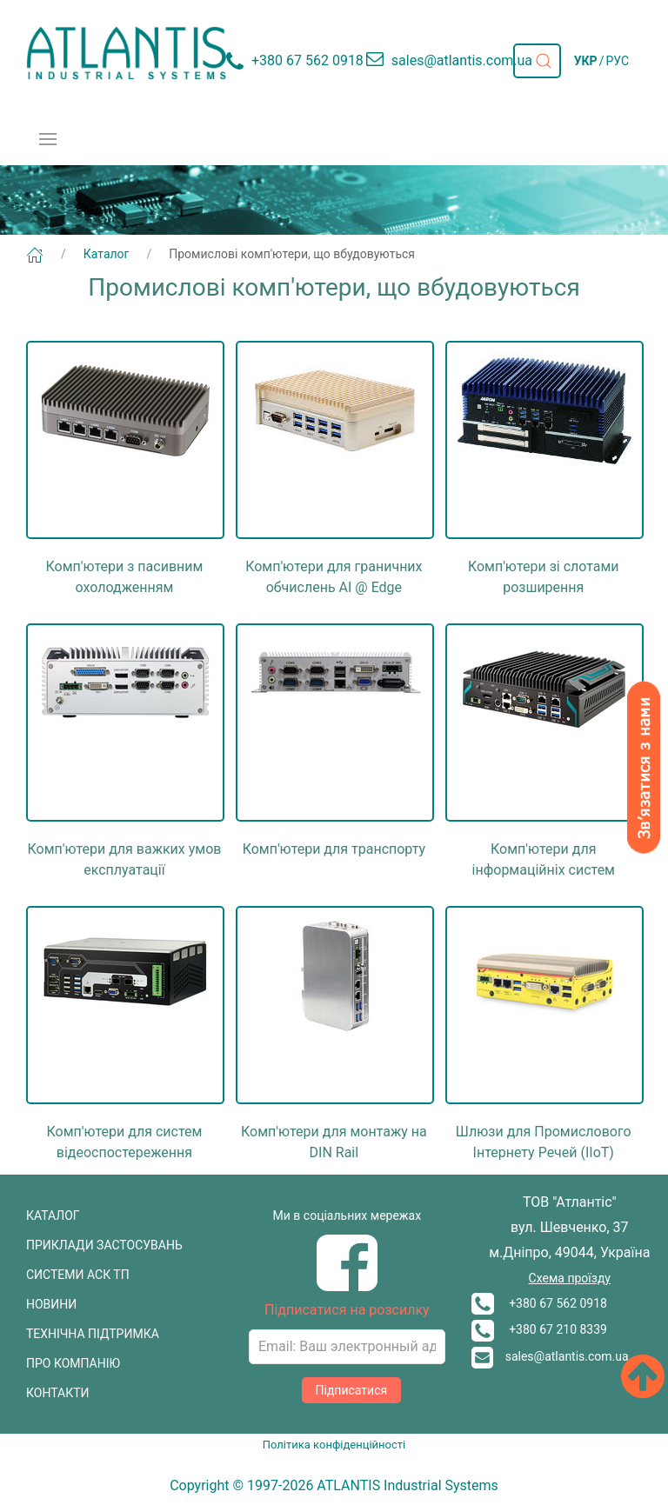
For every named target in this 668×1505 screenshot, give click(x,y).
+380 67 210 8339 (539, 1329)
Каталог (107, 254)
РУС (617, 61)
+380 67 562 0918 (539, 1303)
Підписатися (352, 1390)
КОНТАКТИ (58, 1393)
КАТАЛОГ (53, 1215)
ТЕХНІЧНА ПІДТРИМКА (92, 1334)
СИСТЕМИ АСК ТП (78, 1275)
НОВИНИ (51, 1304)
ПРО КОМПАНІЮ (73, 1363)
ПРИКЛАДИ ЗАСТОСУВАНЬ (104, 1245)
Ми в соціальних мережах (347, 1215)
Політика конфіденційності (334, 1444)
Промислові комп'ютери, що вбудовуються (292, 254)
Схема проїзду (570, 1278)
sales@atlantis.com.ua (550, 1356)
